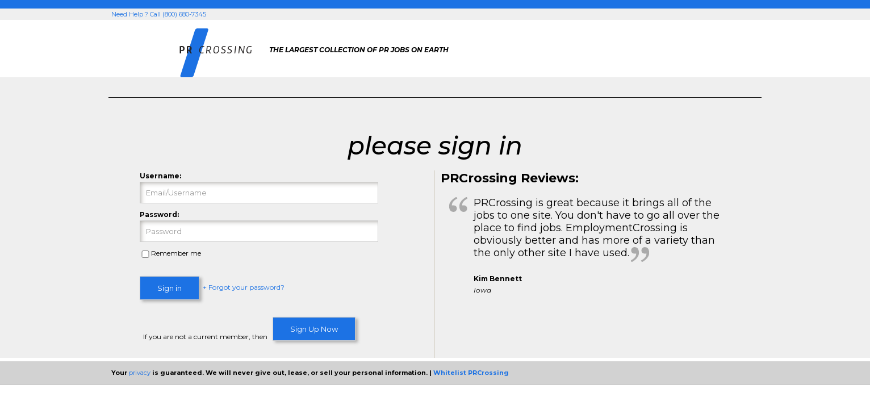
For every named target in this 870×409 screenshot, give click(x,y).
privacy (139, 373)
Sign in (169, 288)
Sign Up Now (314, 328)
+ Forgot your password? (244, 287)
